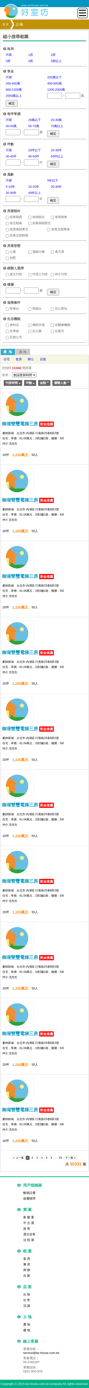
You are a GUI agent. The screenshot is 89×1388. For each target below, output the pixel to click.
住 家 (26, 1275)
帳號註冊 (29, 1193)
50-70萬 (33, 126)
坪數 (30, 383)
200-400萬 (13, 83)
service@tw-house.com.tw (41, 1353)
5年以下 (52, 180)
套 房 (26, 1258)
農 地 (7, 352)
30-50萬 (11, 126)
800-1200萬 (14, 89)
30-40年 (11, 193)
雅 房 (26, 1264)
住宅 (7, 359)
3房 (8, 61)
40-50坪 (33, 156)
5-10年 (10, 186)
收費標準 (29, 1198)
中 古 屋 (28, 1223)
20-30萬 (56, 120)
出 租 (26, 1294)
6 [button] (51, 1158)
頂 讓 (26, 1306)
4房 (30, 61)
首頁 (5, 24)
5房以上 (56, 61)
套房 (19, 359)
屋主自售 (29, 1234)
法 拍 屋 (28, 1240)
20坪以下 (34, 150)
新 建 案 (28, 1217)
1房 (30, 55)
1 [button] (27, 1158)
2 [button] (32, 1158)
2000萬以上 (14, 96)
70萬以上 (57, 126)
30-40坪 (11, 156)
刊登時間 (12, 383)
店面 (43, 359)
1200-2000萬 (56, 89)
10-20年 (33, 186)
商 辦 (26, 1270)
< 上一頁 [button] (18, 1158)
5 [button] (47, 1158)
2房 (53, 55)
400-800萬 (54, 83)
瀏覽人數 (61, 383)
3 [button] (37, 1158)
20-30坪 (56, 150)
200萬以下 (54, 77)
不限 (9, 55)
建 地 (22, 352)
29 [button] (60, 1158)
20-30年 (56, 186)
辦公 (31, 359)
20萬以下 (34, 120)
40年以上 (34, 193)
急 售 (26, 1228)
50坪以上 (57, 156)
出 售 (26, 1300)
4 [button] (42, 1158)
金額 (44, 383)
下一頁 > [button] (70, 1158)
